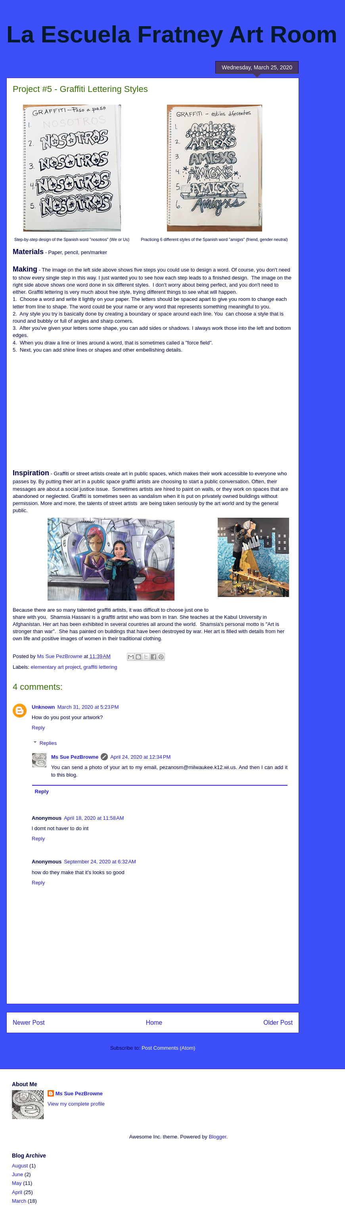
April (17, 1192)
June (17, 1174)
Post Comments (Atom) (168, 1048)
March (19, 1201)
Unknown (43, 707)
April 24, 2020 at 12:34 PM (140, 757)
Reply (38, 728)
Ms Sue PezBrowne (74, 757)
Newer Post (29, 1022)
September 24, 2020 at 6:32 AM (100, 862)
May (17, 1183)
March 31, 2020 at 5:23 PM (88, 707)
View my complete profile (76, 1104)
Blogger (217, 1137)
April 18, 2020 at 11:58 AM (94, 818)
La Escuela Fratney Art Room (171, 34)
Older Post (278, 1022)
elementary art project (56, 667)
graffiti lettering (100, 667)
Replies (48, 743)
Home (154, 1022)
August (20, 1166)
